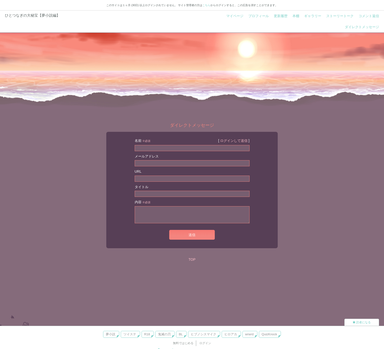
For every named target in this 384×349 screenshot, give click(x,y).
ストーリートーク (340, 16)
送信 (192, 235)
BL (181, 334)
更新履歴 (281, 16)
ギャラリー (312, 16)
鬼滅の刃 (164, 334)
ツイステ (129, 334)
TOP (192, 259)
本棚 (295, 16)
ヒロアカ (230, 334)
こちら (206, 5)
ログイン (205, 343)
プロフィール (258, 16)
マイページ (234, 16)
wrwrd (249, 334)
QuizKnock (269, 334)
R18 (147, 334)
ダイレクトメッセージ (362, 27)
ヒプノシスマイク (203, 334)
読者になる (362, 322)
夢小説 (110, 334)
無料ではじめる (183, 343)
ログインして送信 (234, 141)
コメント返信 (369, 16)
